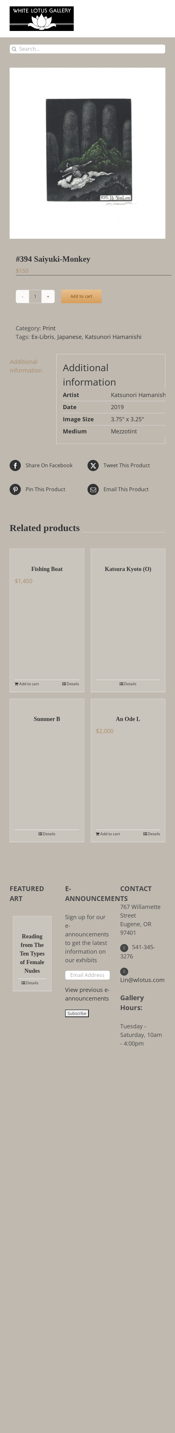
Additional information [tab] (26, 366)
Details (73, 683)
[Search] (14, 49)
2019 (117, 407)
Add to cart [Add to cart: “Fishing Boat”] (29, 683)
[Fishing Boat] (47, 554)
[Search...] (87, 49)
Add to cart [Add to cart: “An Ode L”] (110, 834)
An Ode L (128, 719)
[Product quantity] (35, 296)
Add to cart (81, 296)
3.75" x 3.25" (127, 419)
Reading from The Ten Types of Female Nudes (32, 953)
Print (49, 328)
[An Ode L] (128, 704)
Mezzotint (124, 431)
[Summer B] (47, 704)
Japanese (69, 337)
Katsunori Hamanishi (113, 337)
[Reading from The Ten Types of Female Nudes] (32, 921)
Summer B (47, 719)
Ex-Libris (42, 337)
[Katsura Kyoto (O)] (128, 554)
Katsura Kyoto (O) (128, 569)
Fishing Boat (47, 569)
